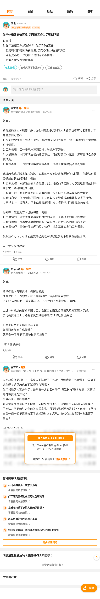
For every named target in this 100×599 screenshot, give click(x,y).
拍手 (20, 259)
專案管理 (10, 67)
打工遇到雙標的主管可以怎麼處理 (26, 496)
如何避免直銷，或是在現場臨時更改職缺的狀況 (33, 530)
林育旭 (14, 367)
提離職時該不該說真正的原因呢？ (26, 507)
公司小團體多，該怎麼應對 (22, 485)
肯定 (52, 259)
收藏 (80, 78)
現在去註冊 (61, 459)
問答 (10, 11)
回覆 (84, 259)
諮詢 (70, 11)
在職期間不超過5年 (31, 67)
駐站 (50, 11)
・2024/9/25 (46, 112)
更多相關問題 (50, 542)
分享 (93, 78)
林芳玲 (14, 108)
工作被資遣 (54, 67)
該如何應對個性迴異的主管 (22, 518)
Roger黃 (15, 269)
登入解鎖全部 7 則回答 (50, 438)
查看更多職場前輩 (51, 564)
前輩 (30, 11)
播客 (90, 11)
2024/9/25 (21, 23)
